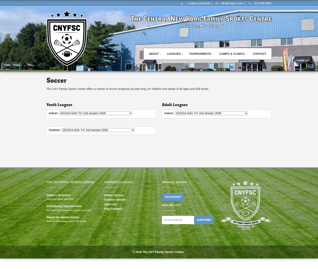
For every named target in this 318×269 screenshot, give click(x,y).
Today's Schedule (58, 195)
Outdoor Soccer (115, 199)
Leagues (174, 53)
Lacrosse (110, 204)
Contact (259, 53)
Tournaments (200, 53)
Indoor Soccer (113, 195)
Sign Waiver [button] (173, 197)
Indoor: (54, 113)
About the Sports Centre (62, 217)
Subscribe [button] (204, 219)
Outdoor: (55, 130)
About (154, 53)
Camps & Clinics (231, 53)
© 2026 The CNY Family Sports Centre (158, 252)
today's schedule (199, 3)
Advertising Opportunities (64, 206)
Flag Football (113, 208)
